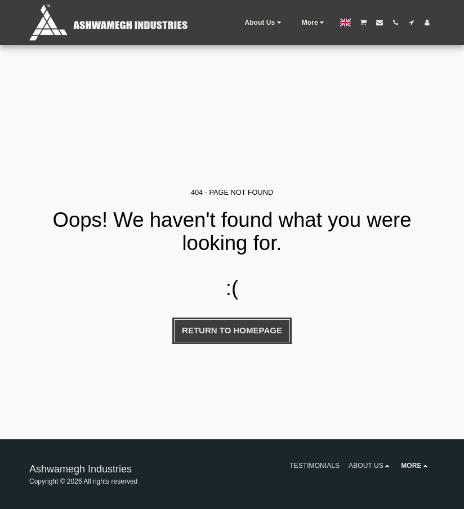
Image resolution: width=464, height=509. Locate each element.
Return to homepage (232, 330)
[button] (264, 22)
